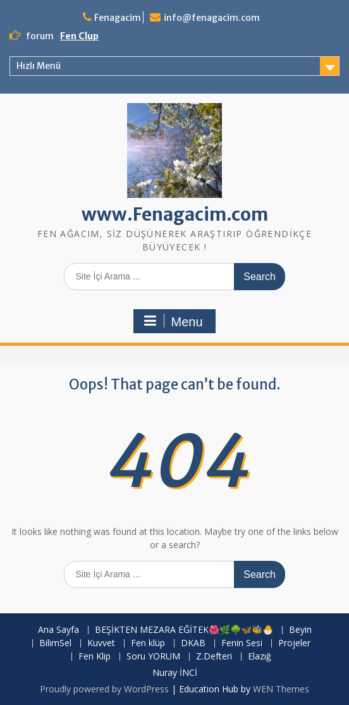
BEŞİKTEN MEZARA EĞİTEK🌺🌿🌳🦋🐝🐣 (184, 630)
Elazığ (259, 657)
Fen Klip (94, 657)
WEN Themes (281, 689)
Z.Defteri (214, 657)
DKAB (193, 643)
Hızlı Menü (38, 65)
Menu (172, 321)
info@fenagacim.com (212, 17)
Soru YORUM (153, 657)
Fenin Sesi (241, 643)
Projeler (294, 643)
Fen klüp (148, 643)
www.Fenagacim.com (175, 214)
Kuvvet (101, 643)
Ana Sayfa (58, 630)
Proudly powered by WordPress (104, 689)
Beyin (300, 630)
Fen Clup (79, 36)
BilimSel (55, 643)
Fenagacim (117, 17)
